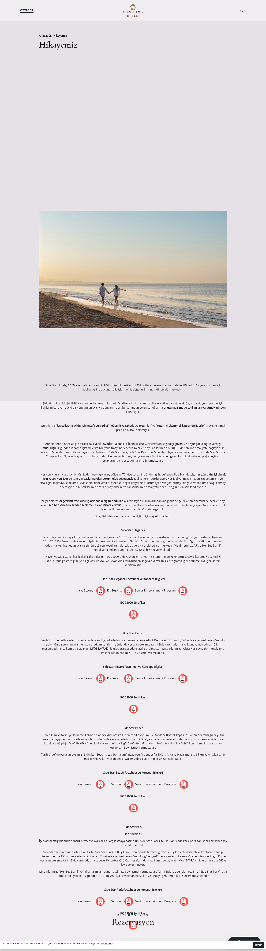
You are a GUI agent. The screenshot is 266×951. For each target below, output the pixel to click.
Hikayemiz (60, 36)
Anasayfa (45, 36)
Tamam (258, 944)
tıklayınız (108, 943)
